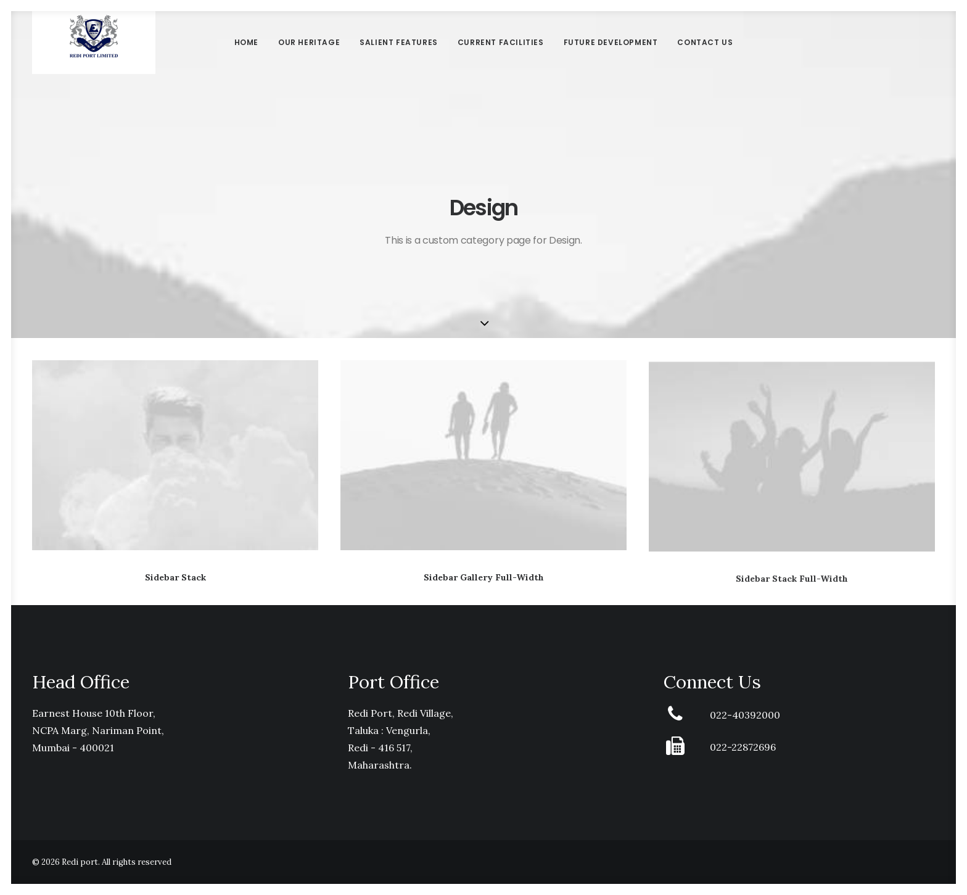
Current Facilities (501, 58)
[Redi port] (93, 58)
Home (246, 58)
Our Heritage (309, 58)
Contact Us (705, 58)
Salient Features (399, 58)
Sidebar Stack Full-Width (792, 591)
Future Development (611, 58)
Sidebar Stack (175, 577)
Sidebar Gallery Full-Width (484, 578)
